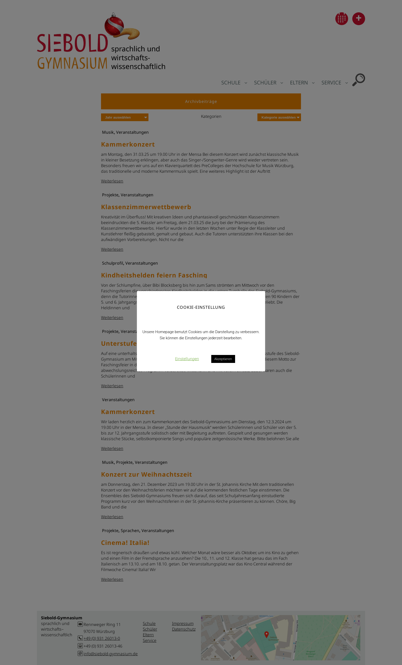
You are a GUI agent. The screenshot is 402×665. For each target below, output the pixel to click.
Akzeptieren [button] (223, 358)
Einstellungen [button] (187, 358)
